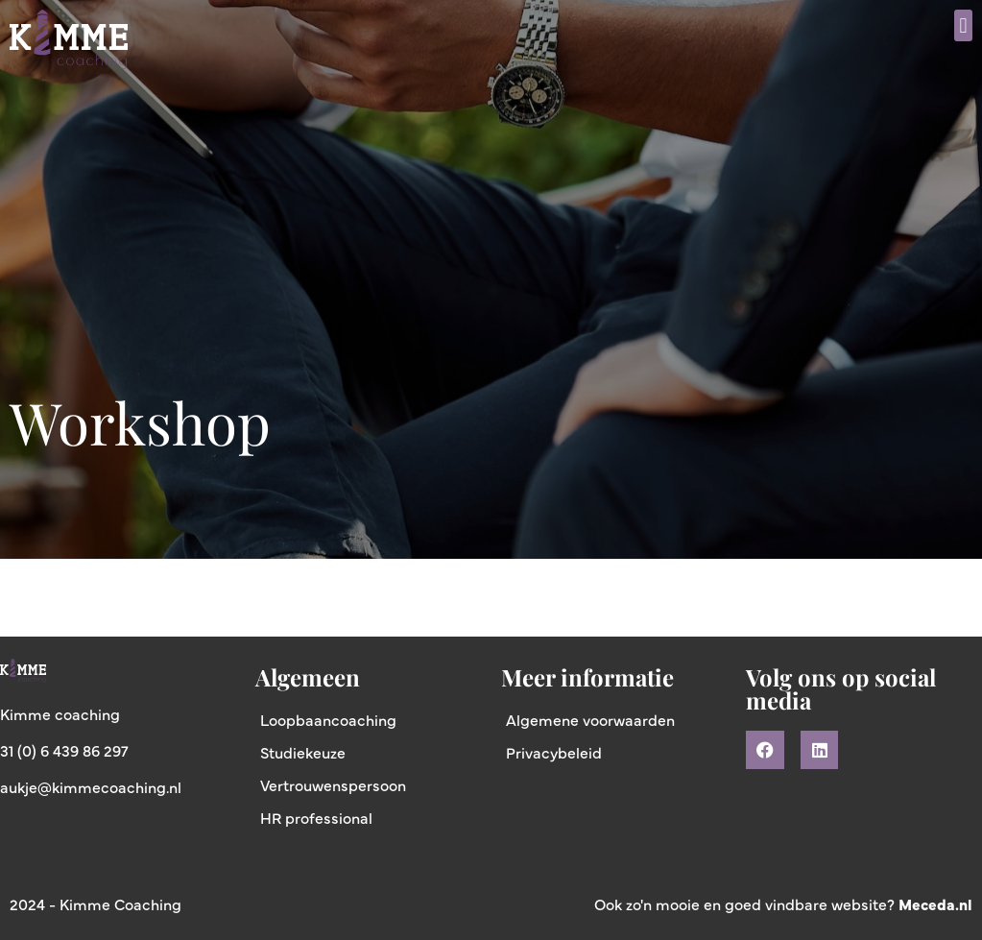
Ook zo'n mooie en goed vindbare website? (783, 903)
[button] (963, 25)
